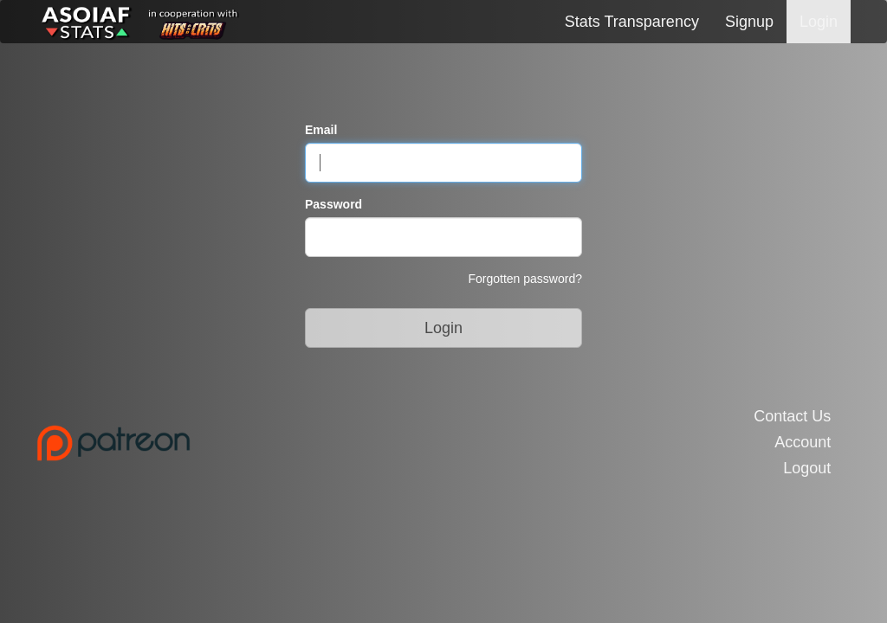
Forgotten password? (525, 279)
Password (333, 204)
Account (802, 442)
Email (321, 130)
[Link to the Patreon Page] (233, 443)
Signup (749, 21)
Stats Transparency (632, 21)
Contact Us (792, 416)
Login (819, 21)
